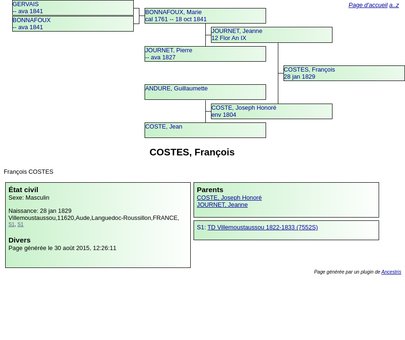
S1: (202, 227)
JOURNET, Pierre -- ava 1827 (168, 54)
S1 (11, 224)
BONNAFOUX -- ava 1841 (32, 23)
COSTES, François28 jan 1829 (309, 73)
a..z (394, 4)
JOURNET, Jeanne (222, 204)
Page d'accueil (368, 4)
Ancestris (391, 272)
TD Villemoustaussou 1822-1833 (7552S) (263, 227)
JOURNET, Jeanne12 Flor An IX (236, 34)
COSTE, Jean (163, 126)
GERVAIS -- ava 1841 (28, 7)
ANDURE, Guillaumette (176, 88)
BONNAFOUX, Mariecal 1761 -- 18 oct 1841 (176, 15)
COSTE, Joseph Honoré (229, 197)
